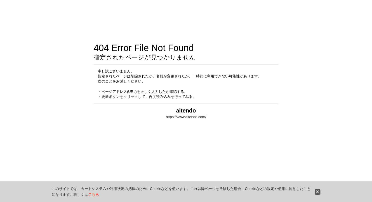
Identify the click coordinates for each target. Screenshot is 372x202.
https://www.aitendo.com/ (186, 117)
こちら (93, 194)
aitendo (186, 110)
